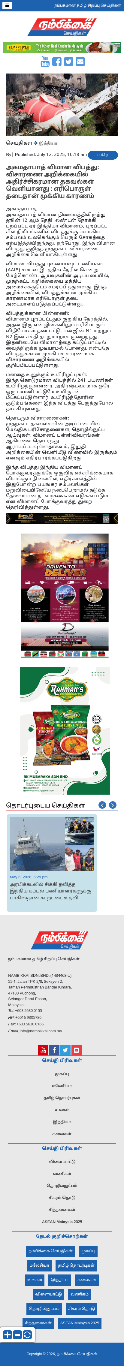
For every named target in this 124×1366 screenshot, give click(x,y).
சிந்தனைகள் (62, 1210)
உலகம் (62, 1110)
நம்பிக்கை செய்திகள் (51, 1251)
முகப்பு (62, 1074)
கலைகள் (61, 1134)
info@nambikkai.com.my (41, 1031)
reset (27, 1334)
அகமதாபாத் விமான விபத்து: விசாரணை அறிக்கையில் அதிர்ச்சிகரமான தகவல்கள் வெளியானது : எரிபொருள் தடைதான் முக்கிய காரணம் (52, 182)
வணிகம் (62, 1174)
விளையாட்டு (62, 1162)
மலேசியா (62, 1086)
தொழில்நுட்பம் (62, 1186)
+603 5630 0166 (30, 1024)
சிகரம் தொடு (62, 1198)
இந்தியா (47, 142)
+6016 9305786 (27, 1017)
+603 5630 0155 (28, 1011)
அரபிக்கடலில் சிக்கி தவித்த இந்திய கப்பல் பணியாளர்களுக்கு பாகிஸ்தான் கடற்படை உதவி (50, 891)
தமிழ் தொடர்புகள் (62, 1098)
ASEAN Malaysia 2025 (62, 1222)
